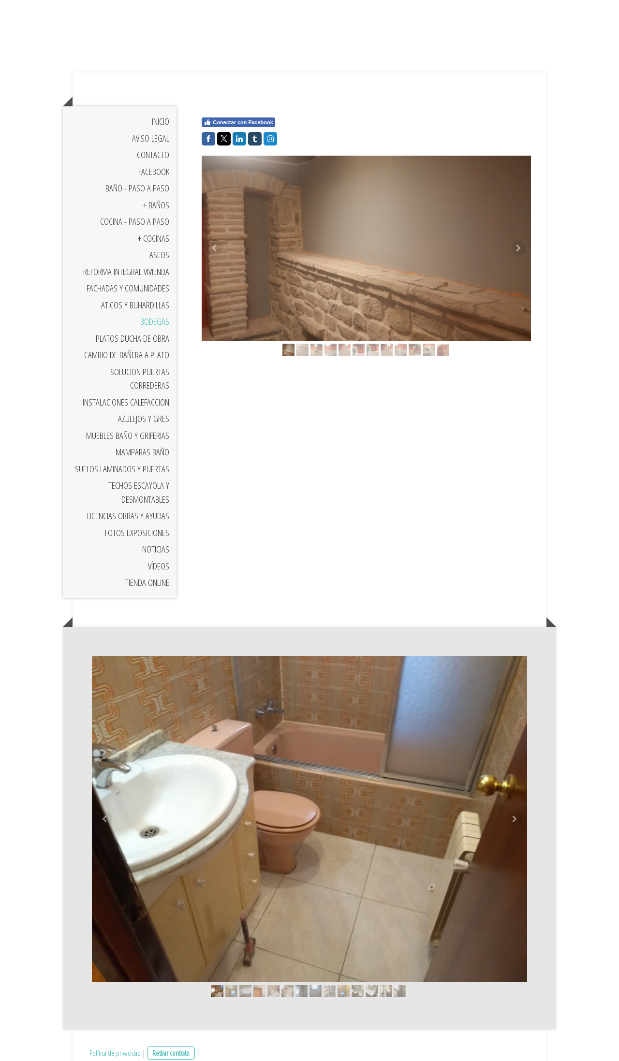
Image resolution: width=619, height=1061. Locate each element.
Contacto (153, 154)
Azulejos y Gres (143, 418)
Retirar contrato (171, 1053)
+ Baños (156, 205)
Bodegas (154, 321)
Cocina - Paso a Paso (134, 221)
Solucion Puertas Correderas (139, 378)
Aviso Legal (150, 138)
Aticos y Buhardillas (135, 305)
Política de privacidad (115, 1053)
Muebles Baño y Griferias (127, 435)
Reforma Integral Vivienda (126, 271)
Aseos (159, 254)
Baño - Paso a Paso (137, 188)
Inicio (160, 121)
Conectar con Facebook (238, 122)
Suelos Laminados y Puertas (122, 469)
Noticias (155, 549)
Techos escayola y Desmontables (138, 492)
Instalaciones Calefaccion (126, 402)
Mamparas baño (142, 452)
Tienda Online (147, 582)
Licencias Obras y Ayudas (128, 515)
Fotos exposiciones (137, 532)
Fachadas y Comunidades (128, 288)
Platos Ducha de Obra (132, 338)
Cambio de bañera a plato (126, 355)
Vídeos (158, 566)
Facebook (153, 171)
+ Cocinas (153, 238)
